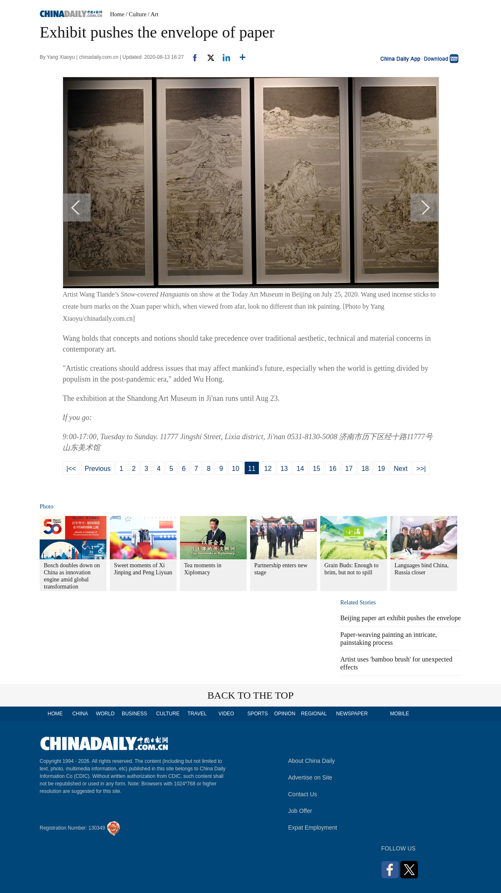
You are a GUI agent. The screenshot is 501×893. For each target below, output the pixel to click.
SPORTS (257, 714)
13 (284, 468)
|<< (71, 468)
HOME (55, 714)
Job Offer (300, 810)
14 (300, 468)
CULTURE (168, 714)
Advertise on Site (310, 777)
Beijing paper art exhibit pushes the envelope (400, 617)
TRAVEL (197, 714)
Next (400, 468)
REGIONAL (314, 714)
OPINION (285, 714)
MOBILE (399, 714)
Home (117, 14)
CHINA (80, 714)
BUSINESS (134, 714)
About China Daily (311, 760)
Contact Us (302, 794)
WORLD (105, 714)
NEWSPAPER (351, 714)
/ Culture (136, 14)
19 (381, 468)
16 (333, 468)
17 (349, 468)
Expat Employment (312, 827)
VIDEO (226, 714)
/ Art (153, 14)
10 (235, 468)
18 (365, 468)
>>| (421, 468)
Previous (98, 468)
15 (316, 468)
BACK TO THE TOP (250, 695)
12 (268, 468)
